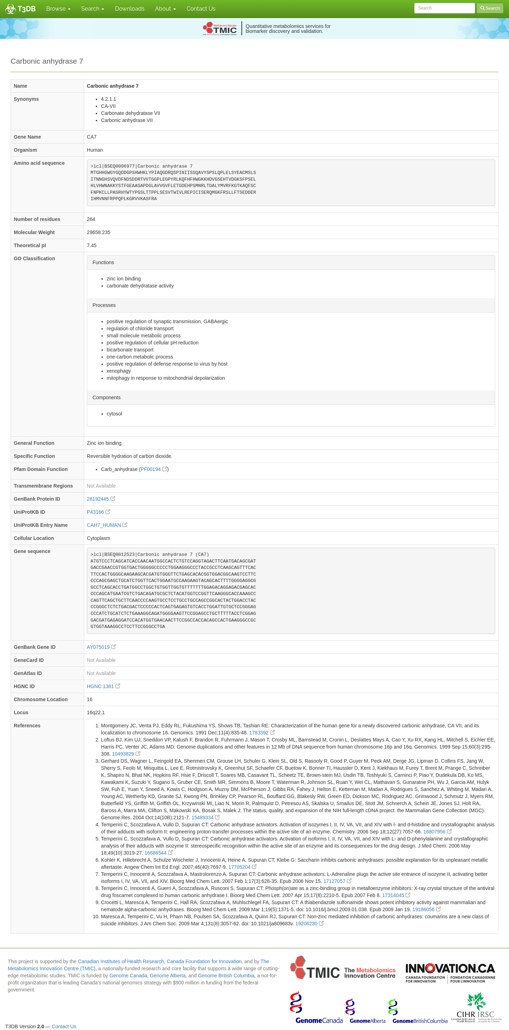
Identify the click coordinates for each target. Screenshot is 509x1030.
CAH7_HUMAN (107, 525)
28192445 (101, 499)
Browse (58, 8)
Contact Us (201, 8)
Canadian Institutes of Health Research (121, 961)
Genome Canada (128, 975)
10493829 (126, 754)
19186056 (427, 909)
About (165, 8)
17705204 (242, 867)
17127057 (337, 881)
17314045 (396, 895)
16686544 (159, 853)
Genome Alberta (168, 975)
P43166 (98, 512)
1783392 (262, 732)
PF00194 (154, 469)
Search (92, 8)
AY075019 (101, 647)
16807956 (437, 831)
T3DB (27, 9)
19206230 (310, 923)
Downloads (129, 8)
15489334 (206, 817)
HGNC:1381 (103, 686)
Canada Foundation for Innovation (204, 961)
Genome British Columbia (226, 975)
